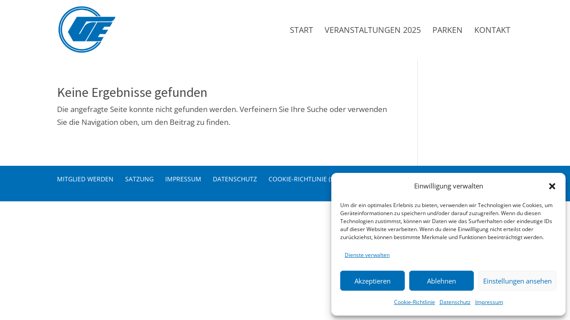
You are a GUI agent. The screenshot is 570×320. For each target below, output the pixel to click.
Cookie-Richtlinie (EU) (304, 179)
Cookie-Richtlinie (414, 302)
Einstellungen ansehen (517, 280)
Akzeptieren (372, 280)
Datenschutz (455, 302)
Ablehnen (441, 280)
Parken (447, 31)
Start (301, 31)
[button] (552, 186)
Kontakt (492, 31)
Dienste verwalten (367, 255)
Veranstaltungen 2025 (373, 31)
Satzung (139, 179)
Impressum (489, 302)
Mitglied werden (85, 179)
